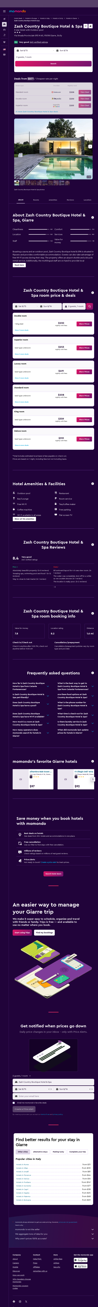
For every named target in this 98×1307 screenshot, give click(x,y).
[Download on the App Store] (81, 1266)
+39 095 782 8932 (22, 39)
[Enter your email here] (56, 1096)
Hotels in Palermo (23, 1196)
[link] (53, 873)
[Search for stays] (4, 24)
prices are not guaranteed (68, 1222)
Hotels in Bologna (23, 1200)
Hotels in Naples (22, 1193)
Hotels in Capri (22, 1189)
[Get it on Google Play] (81, 1260)
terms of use (45, 1114)
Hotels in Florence (23, 1175)
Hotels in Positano (23, 1182)
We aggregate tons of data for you (54, 1234)
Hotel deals (18, 18)
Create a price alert (49, 862)
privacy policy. (58, 1114)
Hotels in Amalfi (22, 1172)
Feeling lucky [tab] (58, 1152)
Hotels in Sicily (58, 18)
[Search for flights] (4, 19)
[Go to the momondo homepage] (17, 11)
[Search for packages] (4, 34)
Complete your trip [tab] (77, 1152)
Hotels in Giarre (71, 18)
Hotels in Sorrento (23, 1186)
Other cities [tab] (23, 1152)
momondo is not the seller (54, 1229)
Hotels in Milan (22, 1168)
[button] (4, 11)
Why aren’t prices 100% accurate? (54, 1238)
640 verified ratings (39, 42)
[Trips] (4, 42)
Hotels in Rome (22, 1165)
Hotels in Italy (45, 18)
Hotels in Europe (31, 18)
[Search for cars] (4, 29)
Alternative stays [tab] (40, 1152)
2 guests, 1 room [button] (24, 57)
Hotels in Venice (22, 1179)
